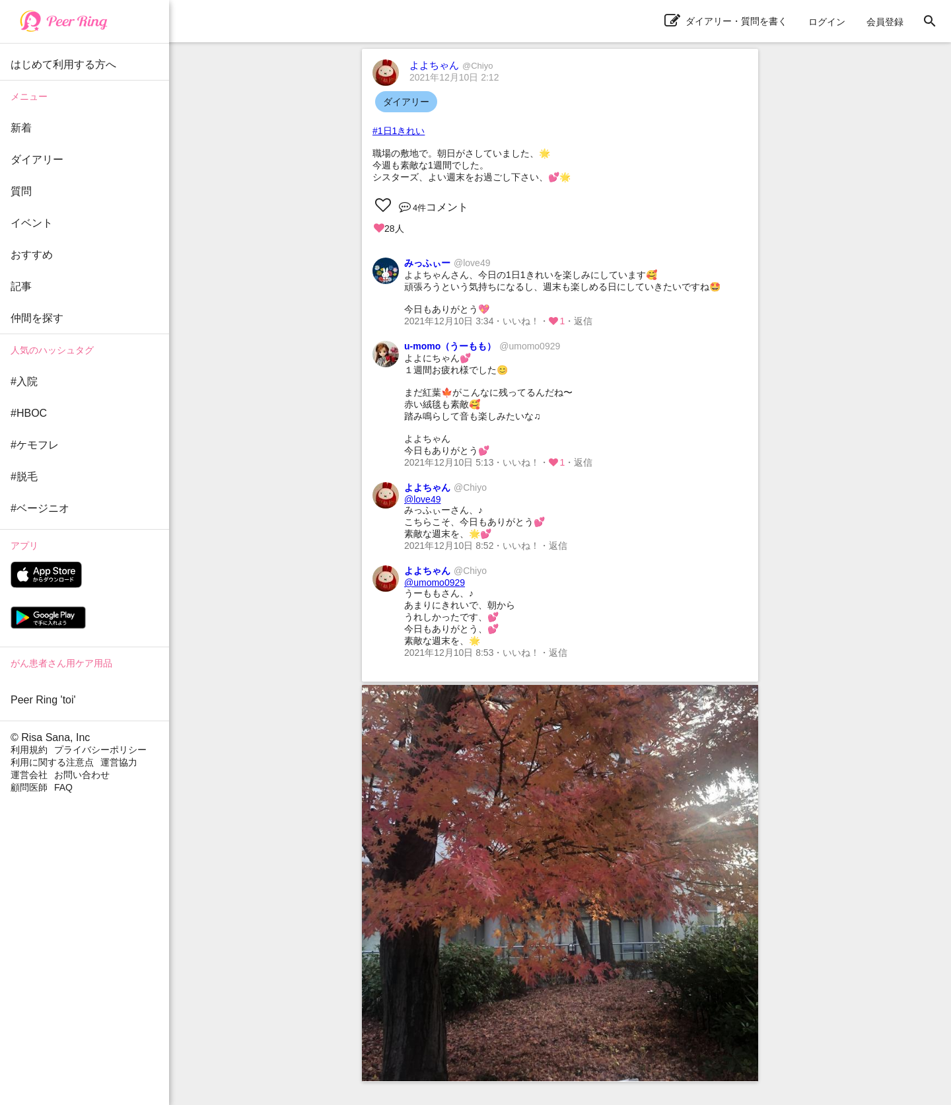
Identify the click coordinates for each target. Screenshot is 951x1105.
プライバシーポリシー (100, 749)
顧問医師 (29, 787)
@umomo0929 (434, 582)
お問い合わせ (82, 774)
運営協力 (118, 762)
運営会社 (29, 774)
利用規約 (29, 749)
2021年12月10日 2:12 (454, 77)
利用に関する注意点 (52, 762)
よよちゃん (451, 65)
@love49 (422, 499)
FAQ (63, 787)
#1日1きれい (398, 130)
